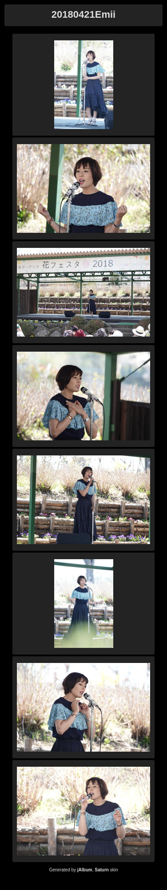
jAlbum (84, 869)
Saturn (102, 869)
